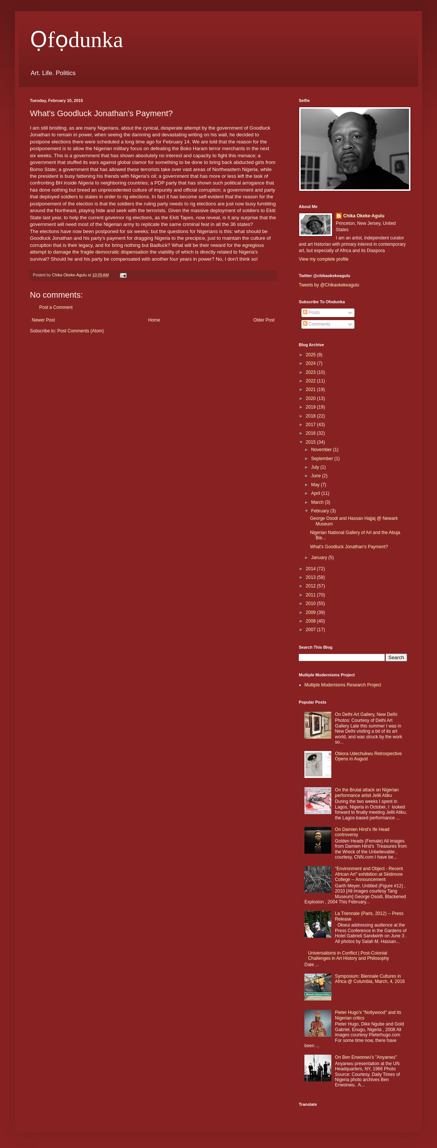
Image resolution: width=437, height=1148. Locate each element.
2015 (311, 442)
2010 (311, 603)
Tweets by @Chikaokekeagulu (329, 285)
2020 (311, 398)
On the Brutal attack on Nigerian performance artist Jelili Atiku (367, 792)
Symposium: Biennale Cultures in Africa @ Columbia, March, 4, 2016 (370, 979)
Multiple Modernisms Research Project (342, 685)
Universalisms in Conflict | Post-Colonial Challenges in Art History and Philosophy (348, 955)
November (322, 449)
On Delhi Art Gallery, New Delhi (366, 714)
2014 (311, 568)
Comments (316, 324)
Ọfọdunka (76, 39)
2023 (311, 372)
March (318, 502)
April (316, 493)
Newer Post (43, 320)
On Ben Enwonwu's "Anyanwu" (366, 1057)
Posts (311, 312)
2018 (311, 416)
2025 (311, 354)
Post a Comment (55, 307)
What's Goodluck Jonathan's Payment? (349, 546)
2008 (311, 621)
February (320, 511)
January (319, 557)
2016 (311, 433)
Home (154, 320)
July (315, 467)
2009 (311, 612)
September (322, 458)
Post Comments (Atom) (80, 330)
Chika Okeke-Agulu (363, 215)
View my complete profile (323, 259)
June (316, 475)
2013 (311, 577)
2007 (311, 629)
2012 (311, 586)
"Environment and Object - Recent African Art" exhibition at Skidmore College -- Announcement (369, 874)
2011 (311, 595)
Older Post (264, 320)
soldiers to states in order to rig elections (105, 196)
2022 (311, 381)
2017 (311, 424)
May (316, 484)
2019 (311, 407)
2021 (311, 389)
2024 (311, 363)
